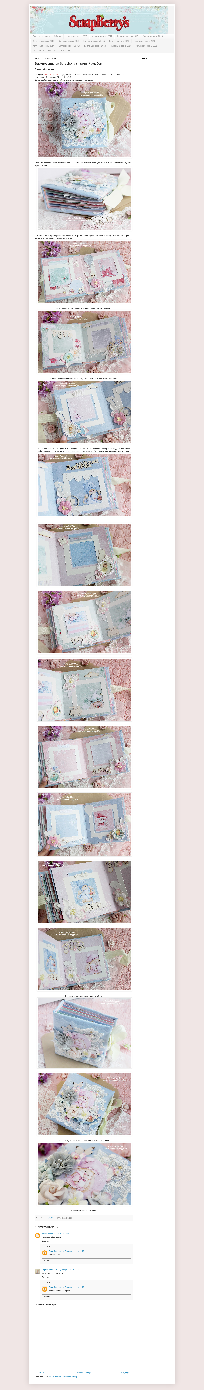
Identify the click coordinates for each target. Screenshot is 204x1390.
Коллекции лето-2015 (119, 41)
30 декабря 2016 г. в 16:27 (68, 1270)
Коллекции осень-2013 (95, 46)
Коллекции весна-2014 (69, 46)
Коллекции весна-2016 (43, 41)
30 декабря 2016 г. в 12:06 (58, 1234)
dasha (44, 1234)
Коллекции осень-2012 (146, 46)
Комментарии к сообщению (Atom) (63, 1377)
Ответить (45, 1241)
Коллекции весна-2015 (144, 41)
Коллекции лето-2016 (152, 36)
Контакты (65, 50)
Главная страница (41, 36)
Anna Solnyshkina (56, 1251)
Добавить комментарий (46, 1304)
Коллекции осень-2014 (43, 46)
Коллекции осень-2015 (94, 41)
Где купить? (38, 50)
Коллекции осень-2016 (127, 36)
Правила (52, 50)
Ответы (47, 1246)
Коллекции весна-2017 (76, 36)
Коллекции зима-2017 (102, 36)
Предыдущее (126, 1373)
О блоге (58, 36)
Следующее (40, 1373)
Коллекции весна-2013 (121, 46)
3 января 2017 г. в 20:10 (74, 1251)
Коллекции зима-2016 (69, 41)
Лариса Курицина (49, 1270)
